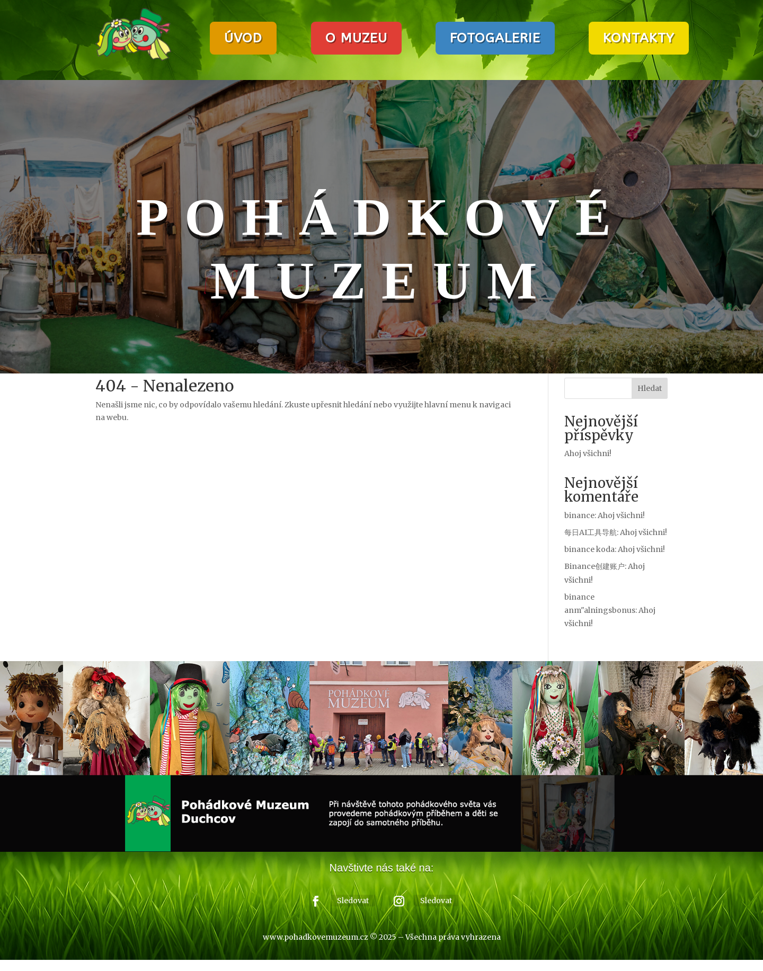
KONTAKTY (639, 38)
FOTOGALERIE (495, 38)
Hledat (649, 388)
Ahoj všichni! (587, 453)
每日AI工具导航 (590, 532)
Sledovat (353, 900)
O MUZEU (356, 38)
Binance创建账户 (594, 566)
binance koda (589, 549)
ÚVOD (243, 38)
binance (579, 515)
